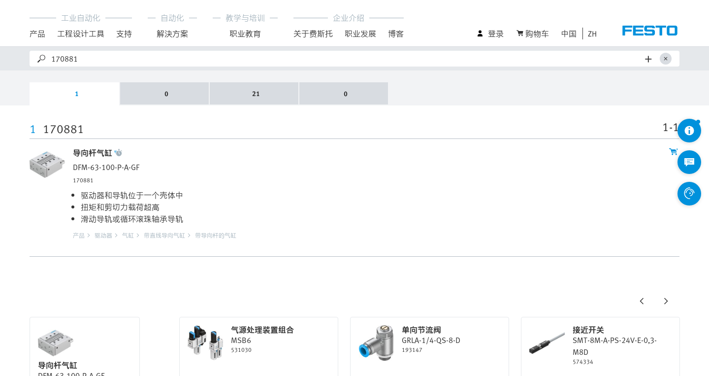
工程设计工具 (80, 33)
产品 (37, 33)
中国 (569, 33)
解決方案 (172, 33)
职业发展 (360, 33)
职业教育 (245, 33)
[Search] (346, 59)
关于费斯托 (313, 33)
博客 (396, 33)
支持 (124, 33)
